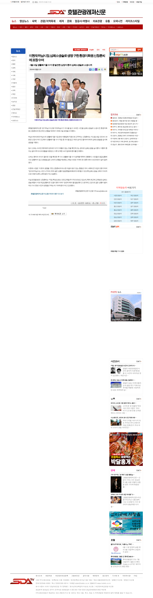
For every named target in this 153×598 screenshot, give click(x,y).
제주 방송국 (134, 221)
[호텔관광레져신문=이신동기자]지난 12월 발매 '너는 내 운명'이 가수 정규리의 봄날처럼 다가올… (126, 502)
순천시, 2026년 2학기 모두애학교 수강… (125, 135)
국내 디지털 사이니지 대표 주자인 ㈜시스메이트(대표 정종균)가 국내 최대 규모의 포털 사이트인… (126, 424)
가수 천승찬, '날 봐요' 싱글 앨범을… (123, 474)
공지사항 (86, 576)
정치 (20, 27)
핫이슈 (103, 27)
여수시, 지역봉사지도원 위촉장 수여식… (125, 129)
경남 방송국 (118, 217)
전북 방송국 (134, 213)
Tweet (44, 208)
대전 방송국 (118, 203)
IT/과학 (75, 27)
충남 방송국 (118, 210)
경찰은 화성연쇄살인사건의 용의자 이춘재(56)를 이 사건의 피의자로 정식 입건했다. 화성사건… (126, 372)
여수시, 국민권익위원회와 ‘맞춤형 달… (125, 132)
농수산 (81, 27)
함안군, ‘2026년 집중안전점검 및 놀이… (125, 118)
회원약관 (48, 576)
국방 (46, 27)
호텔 (113, 540)
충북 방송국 (134, 210)
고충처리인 (75, 576)
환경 (87, 27)
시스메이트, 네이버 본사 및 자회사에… (123, 417)
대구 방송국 (134, 199)
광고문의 (105, 576)
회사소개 (39, 576)
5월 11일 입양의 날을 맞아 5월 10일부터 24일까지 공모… (132, 549)
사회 (41, 27)
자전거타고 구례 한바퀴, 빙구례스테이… (125, 141)
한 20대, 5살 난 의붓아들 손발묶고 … (123, 380)
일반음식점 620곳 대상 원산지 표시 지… (125, 124)
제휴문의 (96, 576)
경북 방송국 (134, 217)
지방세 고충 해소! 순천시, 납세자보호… (125, 138)
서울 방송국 (118, 195)
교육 (63, 27)
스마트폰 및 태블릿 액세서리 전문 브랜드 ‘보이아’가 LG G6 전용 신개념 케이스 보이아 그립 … (126, 409)
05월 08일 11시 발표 (117, 251)
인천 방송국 (118, 199)
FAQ (135, 576)
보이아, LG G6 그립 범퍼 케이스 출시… (123, 403)
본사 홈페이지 (125, 192)
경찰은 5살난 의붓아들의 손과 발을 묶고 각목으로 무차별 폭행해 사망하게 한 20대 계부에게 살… (126, 386)
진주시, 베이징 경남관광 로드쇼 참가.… (125, 127)
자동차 (53, 27)
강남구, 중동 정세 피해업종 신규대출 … (125, 144)
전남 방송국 (118, 213)
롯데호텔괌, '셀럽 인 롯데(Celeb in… (122, 556)
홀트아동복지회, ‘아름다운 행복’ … (122, 544)
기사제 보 (115, 576)
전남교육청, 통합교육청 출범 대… (124, 319)
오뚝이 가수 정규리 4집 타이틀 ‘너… (123, 494)
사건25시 (115, 361)
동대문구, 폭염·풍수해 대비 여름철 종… (125, 121)
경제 (31, 27)
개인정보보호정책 (61, 576)
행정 (26, 27)
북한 (68, 27)
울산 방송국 (118, 206)
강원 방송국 (118, 221)
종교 (58, 27)
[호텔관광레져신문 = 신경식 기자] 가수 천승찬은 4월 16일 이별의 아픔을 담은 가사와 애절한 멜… (132, 482)
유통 (113, 398)
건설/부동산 (95, 27)
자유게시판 (126, 576)
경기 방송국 (134, 206)
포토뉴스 (120, 27)
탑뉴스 (15, 27)
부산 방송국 (134, 195)
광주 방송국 (134, 203)
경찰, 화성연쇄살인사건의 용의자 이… (123, 365)
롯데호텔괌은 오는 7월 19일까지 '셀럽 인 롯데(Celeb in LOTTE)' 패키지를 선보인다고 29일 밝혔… (126, 563)
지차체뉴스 (111, 27)
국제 (36, 27)
